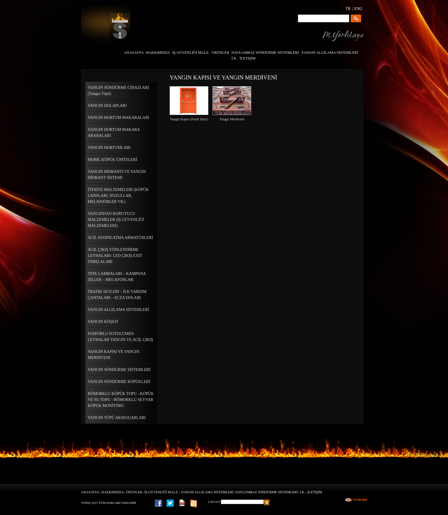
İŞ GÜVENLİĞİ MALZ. (161, 492)
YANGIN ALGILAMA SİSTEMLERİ (207, 492)
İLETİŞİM (314, 492)
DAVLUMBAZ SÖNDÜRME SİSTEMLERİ (266, 492)
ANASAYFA (90, 492)
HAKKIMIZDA (112, 492)
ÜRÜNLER (134, 492)
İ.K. (302, 492)
